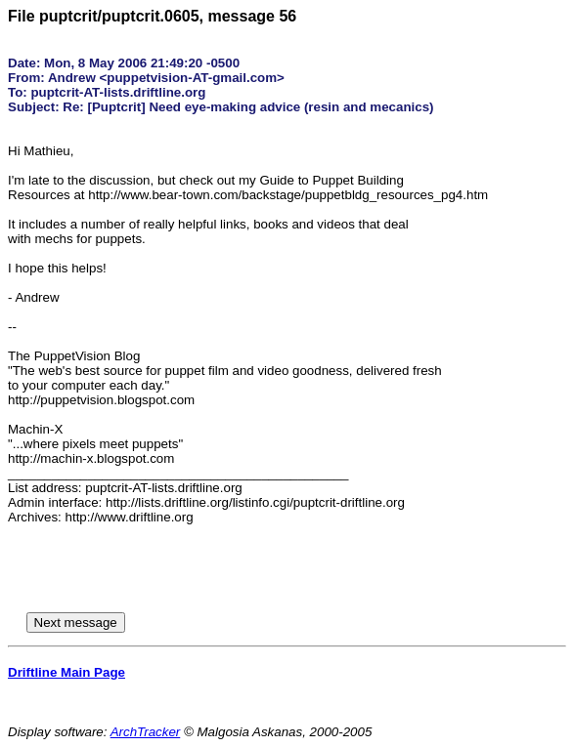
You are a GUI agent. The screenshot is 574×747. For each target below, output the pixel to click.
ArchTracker (145, 732)
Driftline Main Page (66, 672)
